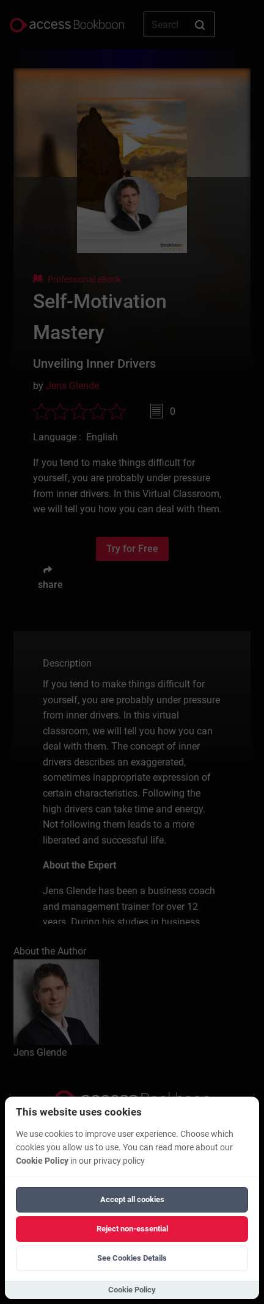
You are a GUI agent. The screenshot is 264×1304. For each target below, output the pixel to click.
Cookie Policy (42, 1161)
